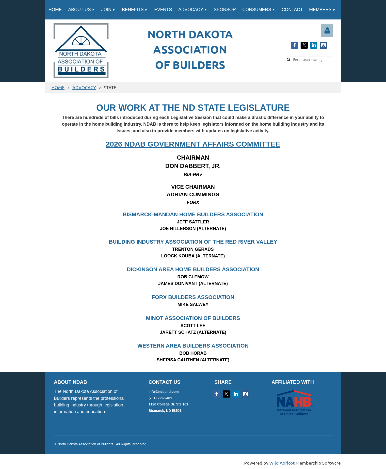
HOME (57, 87)
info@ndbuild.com (163, 392)
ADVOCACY (84, 87)
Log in (327, 30)
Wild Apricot (282, 462)
